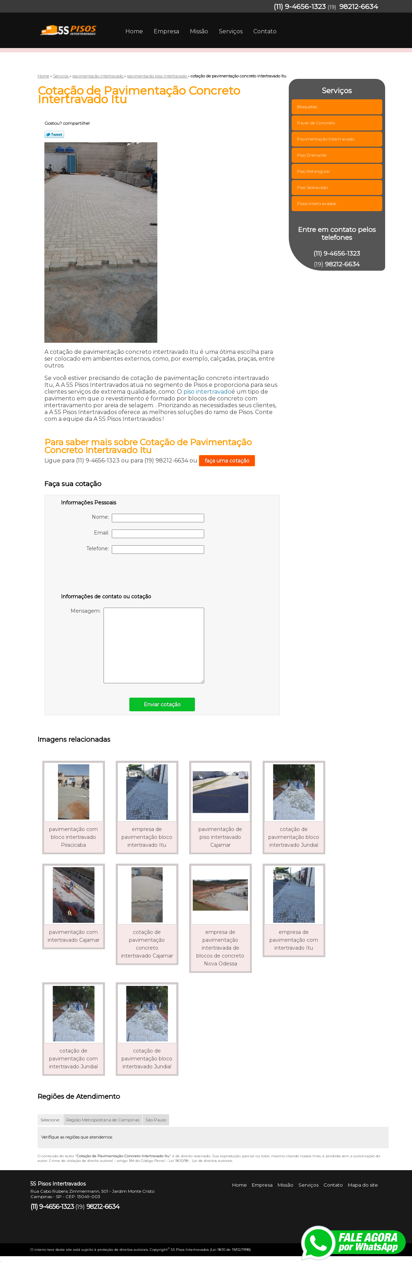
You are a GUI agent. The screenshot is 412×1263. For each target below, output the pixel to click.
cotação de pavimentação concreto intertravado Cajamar (147, 944)
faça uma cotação (227, 460)
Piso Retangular (314, 171)
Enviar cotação (162, 704)
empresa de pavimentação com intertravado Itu (293, 940)
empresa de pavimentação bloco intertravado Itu (146, 837)
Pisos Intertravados (317, 203)
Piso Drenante (312, 155)
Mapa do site (363, 1185)
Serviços (231, 31)
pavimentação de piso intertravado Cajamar (220, 837)
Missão (199, 31)
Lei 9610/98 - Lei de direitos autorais (200, 1160)
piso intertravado (207, 391)
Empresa (166, 31)
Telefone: (145, 549)
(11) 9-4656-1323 (300, 7)
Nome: (148, 518)
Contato (265, 31)
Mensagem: (137, 645)
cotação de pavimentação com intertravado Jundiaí (73, 1059)
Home (134, 31)
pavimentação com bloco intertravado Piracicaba (73, 837)
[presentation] (106, 575)
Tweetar (54, 134)
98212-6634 (358, 7)
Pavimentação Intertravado (326, 139)
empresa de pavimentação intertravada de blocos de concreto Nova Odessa (220, 948)
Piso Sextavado (313, 187)
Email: (149, 534)
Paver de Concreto (316, 122)
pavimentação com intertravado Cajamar (74, 936)
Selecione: (50, 1119)
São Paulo (155, 1119)
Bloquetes (307, 106)
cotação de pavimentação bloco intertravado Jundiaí (293, 837)
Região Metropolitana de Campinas (102, 1119)
